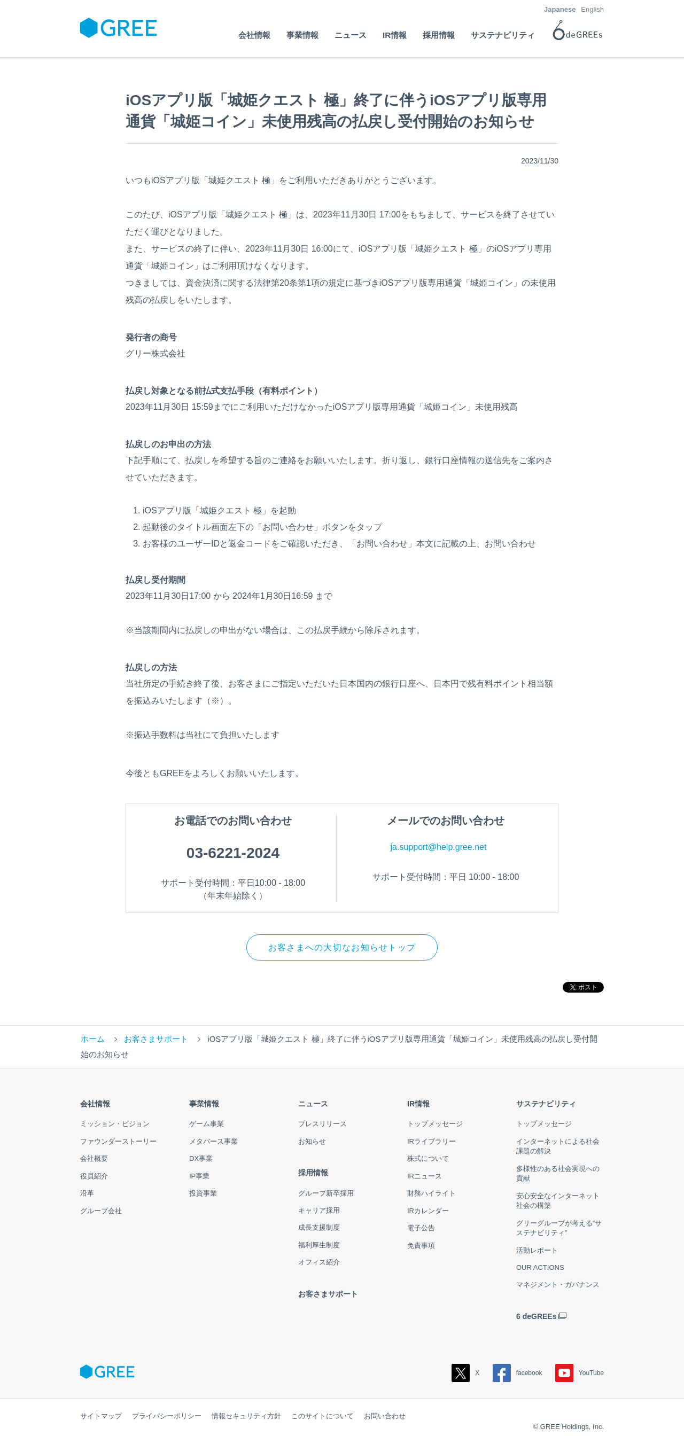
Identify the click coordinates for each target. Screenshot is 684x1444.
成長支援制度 (319, 1228)
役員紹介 (94, 1176)
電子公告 (421, 1228)
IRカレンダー (428, 1211)
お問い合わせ (385, 1416)
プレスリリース (322, 1124)
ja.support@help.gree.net (439, 847)
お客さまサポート (156, 1039)
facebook (517, 1373)
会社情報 (95, 1104)
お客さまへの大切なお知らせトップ (342, 947)
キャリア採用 (319, 1210)
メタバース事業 (213, 1141)
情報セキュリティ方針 (246, 1416)
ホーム (93, 1039)
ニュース (313, 1104)
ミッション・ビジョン (115, 1124)
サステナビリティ (546, 1104)
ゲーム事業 (206, 1124)
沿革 (87, 1194)
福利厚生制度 (319, 1245)
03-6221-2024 (232, 853)
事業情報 (204, 1104)
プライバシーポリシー (166, 1416)
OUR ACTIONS (540, 1267)
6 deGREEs (536, 1316)
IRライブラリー (431, 1141)
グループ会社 (101, 1211)
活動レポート (537, 1250)
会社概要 (94, 1159)
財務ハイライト (431, 1194)
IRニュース (424, 1176)
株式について (428, 1159)
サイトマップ (101, 1416)
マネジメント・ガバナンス (558, 1285)
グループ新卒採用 (326, 1193)
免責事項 (421, 1246)
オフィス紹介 (319, 1263)
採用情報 (313, 1173)
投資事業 (203, 1194)
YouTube (579, 1373)
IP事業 (199, 1176)
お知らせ (312, 1141)
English (592, 9)
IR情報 (418, 1104)
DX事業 (201, 1159)
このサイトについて (322, 1416)
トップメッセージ (435, 1124)
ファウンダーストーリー (118, 1141)
